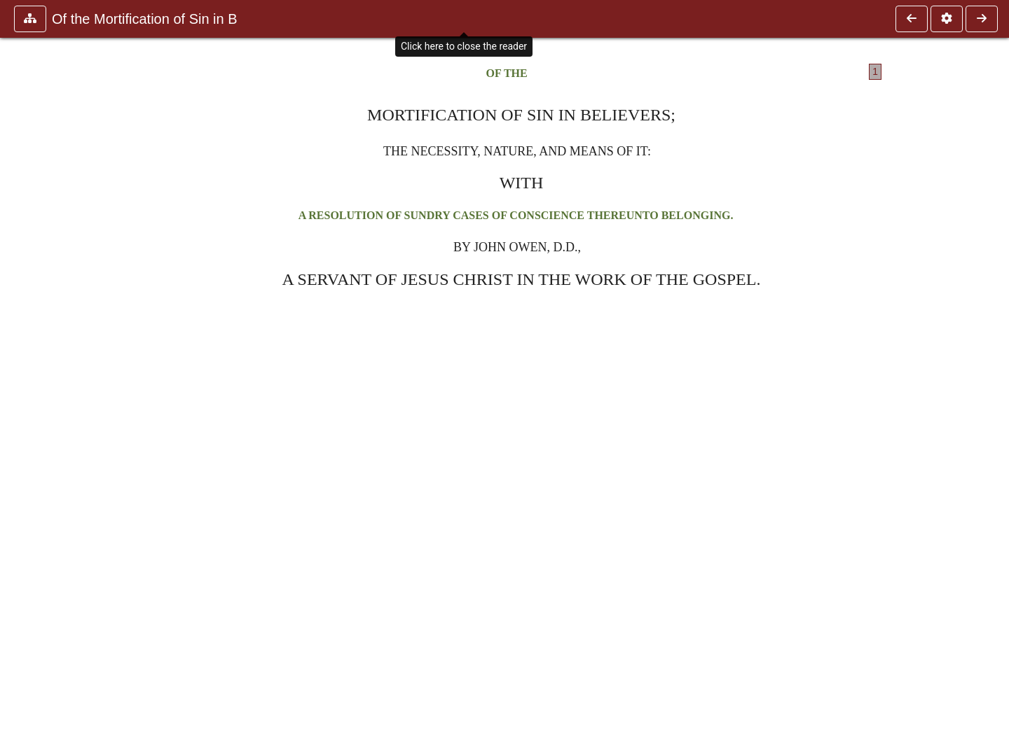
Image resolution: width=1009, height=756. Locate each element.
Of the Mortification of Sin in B (145, 19)
